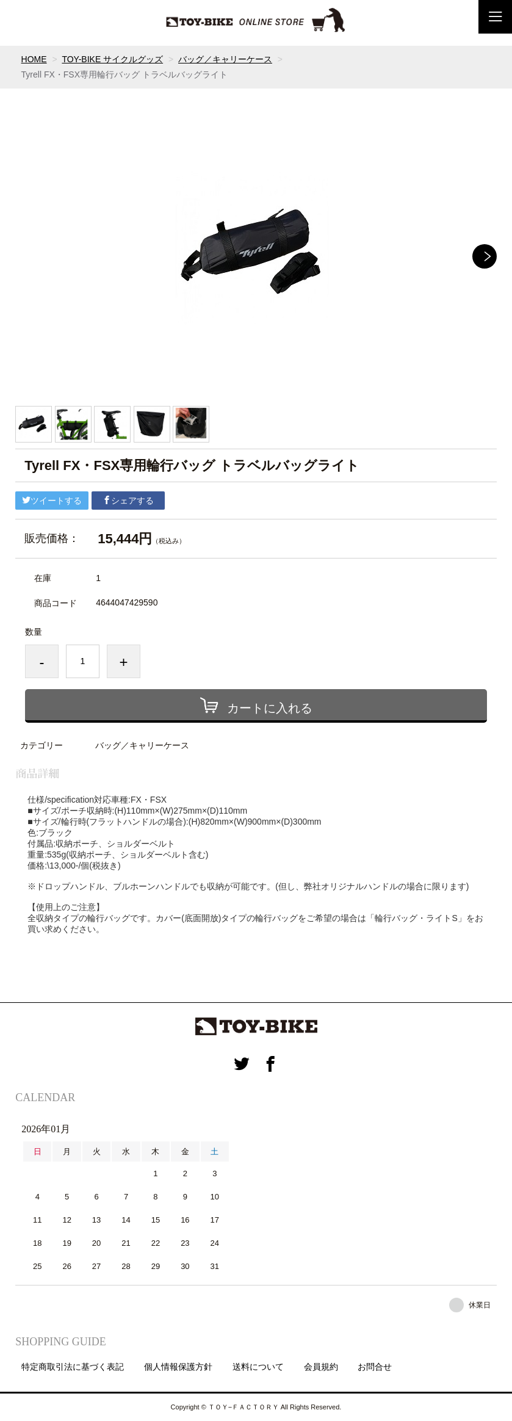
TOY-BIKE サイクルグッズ (112, 59)
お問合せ (375, 1366)
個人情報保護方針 (178, 1366)
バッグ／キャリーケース (225, 59)
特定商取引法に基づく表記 (72, 1366)
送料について (258, 1366)
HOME (34, 59)
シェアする (128, 500)
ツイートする (52, 500)
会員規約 (321, 1366)
